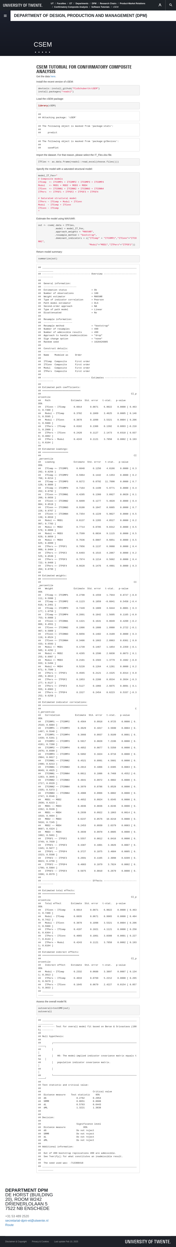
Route (9, 1225)
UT (52, 3)
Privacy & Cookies (40, 1241)
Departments (81, 3)
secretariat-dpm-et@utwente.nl (26, 1220)
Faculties (61, 3)
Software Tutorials (100, 7)
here (52, 76)
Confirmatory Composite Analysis (71, 7)
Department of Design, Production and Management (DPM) (80, 15)
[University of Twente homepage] (23, 5)
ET (71, 3)
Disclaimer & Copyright (16, 1241)
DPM (94, 3)
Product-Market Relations (132, 3)
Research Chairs (108, 3)
